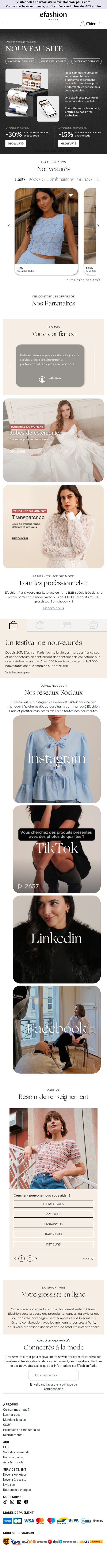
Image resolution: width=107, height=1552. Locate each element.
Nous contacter (13, 1457)
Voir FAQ (88, 1258)
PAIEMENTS (53, 1234)
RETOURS (53, 1244)
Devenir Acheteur (14, 1474)
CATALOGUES (53, 1204)
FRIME (20, 268)
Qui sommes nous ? (16, 1409)
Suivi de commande (16, 1452)
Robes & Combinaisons (51, 179)
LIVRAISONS (53, 1224)
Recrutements (12, 1435)
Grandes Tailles (91, 179)
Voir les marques (17, 672)
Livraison (9, 1484)
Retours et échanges (17, 1489)
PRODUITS (54, 1214)
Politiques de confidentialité (21, 1430)
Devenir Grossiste (14, 1479)
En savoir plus (53, 608)
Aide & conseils (13, 1462)
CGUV (7, 1424)
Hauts (20, 179)
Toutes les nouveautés (83, 280)
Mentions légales (14, 1419)
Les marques (11, 1414)
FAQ (6, 1447)
